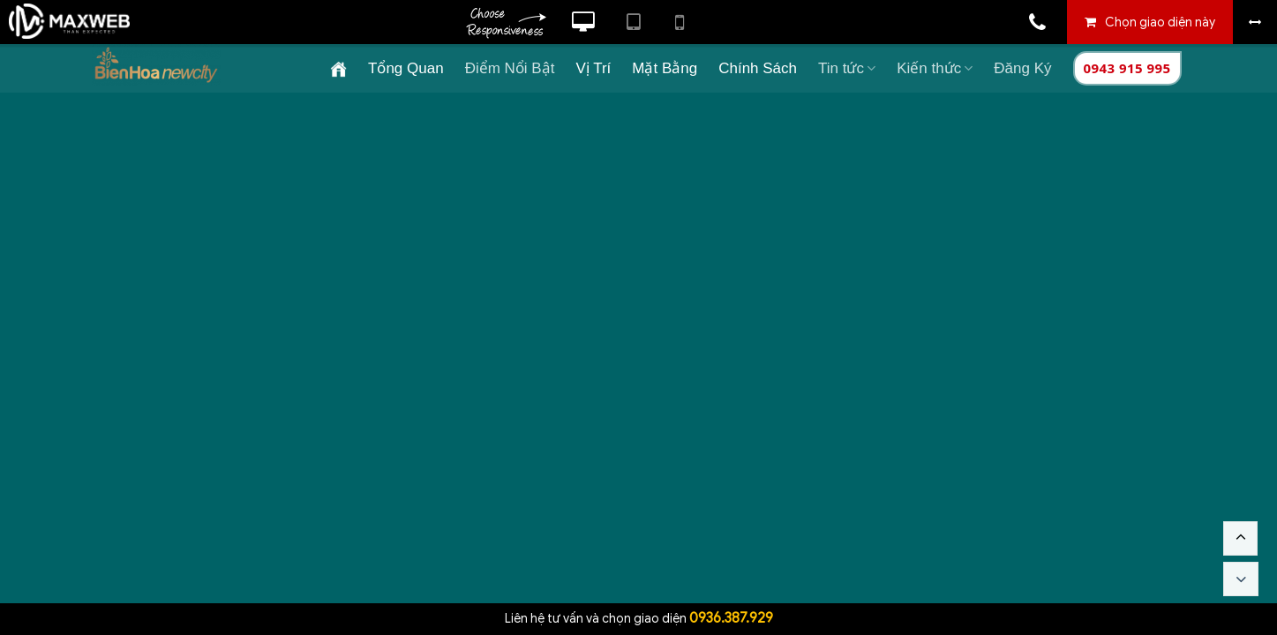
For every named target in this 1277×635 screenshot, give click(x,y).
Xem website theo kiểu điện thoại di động (679, 22)
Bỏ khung (1255, 22)
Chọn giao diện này (1160, 22)
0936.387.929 (731, 618)
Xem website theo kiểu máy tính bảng (633, 22)
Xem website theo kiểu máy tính (583, 22)
